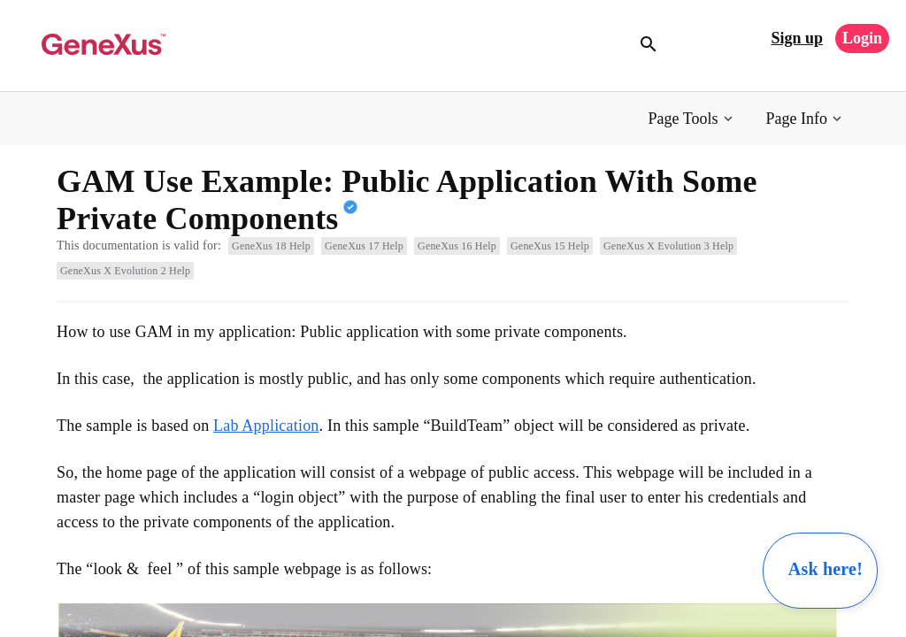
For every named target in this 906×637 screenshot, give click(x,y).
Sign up (797, 38)
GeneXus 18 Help (271, 246)
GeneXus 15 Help (550, 246)
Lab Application (266, 425)
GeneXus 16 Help (457, 246)
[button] (692, 119)
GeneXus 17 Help (364, 246)
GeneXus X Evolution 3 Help (668, 246)
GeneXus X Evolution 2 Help (125, 271)
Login (862, 38)
